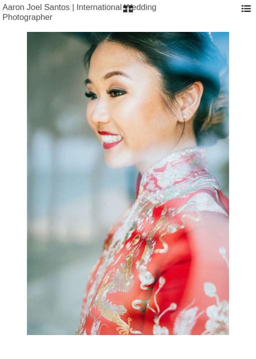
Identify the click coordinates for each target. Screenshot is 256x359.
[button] (128, 12)
